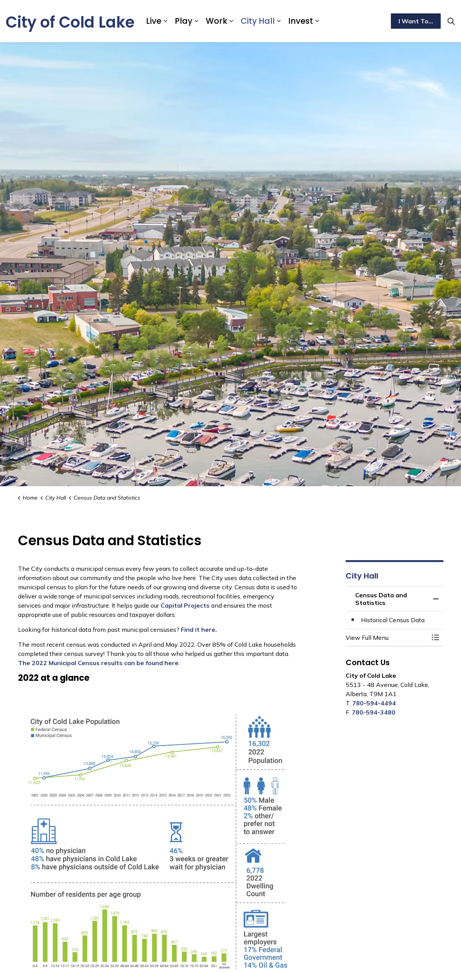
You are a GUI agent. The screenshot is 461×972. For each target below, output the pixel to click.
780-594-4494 (374, 703)
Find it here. (199, 629)
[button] (387, 637)
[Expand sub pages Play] (196, 21)
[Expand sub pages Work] (231, 21)
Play (183, 20)
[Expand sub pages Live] (165, 21)
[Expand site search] (451, 21)
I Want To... (416, 21)
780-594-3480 (373, 712)
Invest (300, 20)
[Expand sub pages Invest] (317, 21)
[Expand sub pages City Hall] (278, 21)
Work (216, 20)
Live (153, 20)
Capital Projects (185, 605)
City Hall (258, 20)
